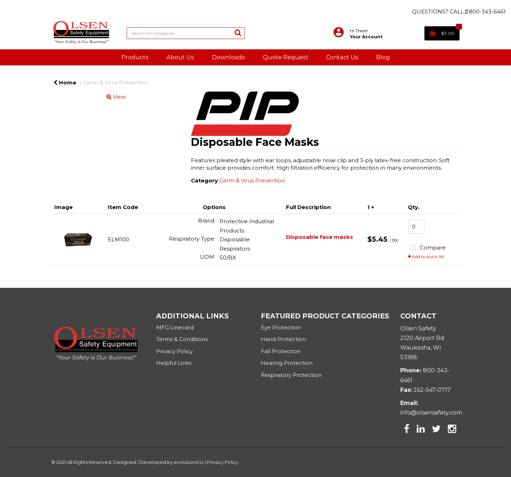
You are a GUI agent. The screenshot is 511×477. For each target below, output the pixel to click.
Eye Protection (281, 327)
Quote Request (285, 57)
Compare (427, 248)
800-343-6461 (487, 11)
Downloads (228, 57)
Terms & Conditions (182, 339)
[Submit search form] (237, 32)
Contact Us (342, 57)
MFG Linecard (175, 327)
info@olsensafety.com (431, 412)
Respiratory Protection (291, 375)
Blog (383, 57)
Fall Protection (281, 351)
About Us (180, 57)
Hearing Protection (287, 363)
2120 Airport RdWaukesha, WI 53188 (422, 348)
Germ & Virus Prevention (116, 82)
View (116, 96)
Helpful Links (173, 363)
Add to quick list (426, 256)
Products (135, 57)
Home (65, 82)
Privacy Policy (175, 351)
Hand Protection (283, 339)
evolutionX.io (189, 462)
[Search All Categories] (186, 33)
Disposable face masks (319, 237)
